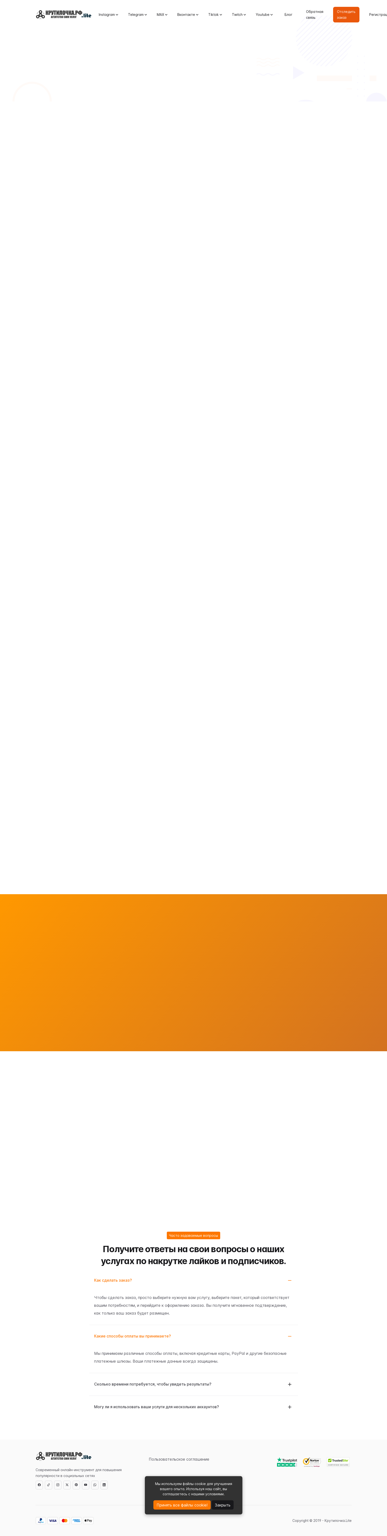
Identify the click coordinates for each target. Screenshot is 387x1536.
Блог (288, 14)
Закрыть (222, 1505)
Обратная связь (314, 15)
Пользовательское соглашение (179, 1459)
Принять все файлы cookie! (182, 1505)
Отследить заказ (346, 15)
